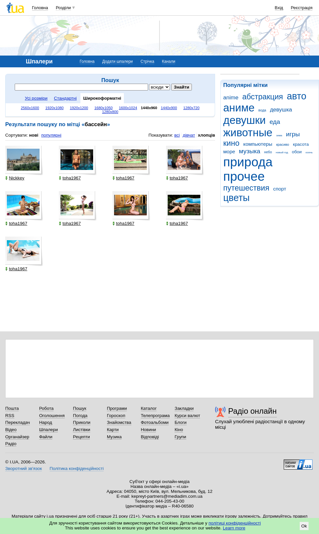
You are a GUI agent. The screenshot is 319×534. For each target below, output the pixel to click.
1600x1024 (128, 108)
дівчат (189, 135)
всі (177, 135)
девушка (281, 110)
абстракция (262, 96)
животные (247, 132)
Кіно (179, 429)
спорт (279, 189)
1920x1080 (54, 108)
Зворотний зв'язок (23, 468)
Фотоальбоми (155, 422)
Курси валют (187, 415)
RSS (9, 415)
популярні (51, 135)
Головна (40, 7)
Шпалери (48, 429)
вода (262, 110)
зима (279, 135)
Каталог (149, 408)
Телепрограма (155, 415)
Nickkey (14, 177)
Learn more (234, 528)
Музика (114, 436)
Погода (80, 415)
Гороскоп (116, 415)
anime (230, 97)
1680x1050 (103, 108)
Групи (180, 436)
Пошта (12, 408)
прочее (244, 176)
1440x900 (169, 108)
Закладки (184, 408)
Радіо (10, 443)
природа (248, 162)
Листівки (81, 429)
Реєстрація (301, 7)
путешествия (246, 188)
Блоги (181, 422)
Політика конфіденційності (77, 468)
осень (309, 152)
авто (297, 96)
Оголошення (52, 415)
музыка (249, 151)
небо (268, 152)
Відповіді (150, 436)
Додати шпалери (117, 61)
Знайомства (119, 422)
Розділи (63, 7)
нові (33, 135)
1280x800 (110, 112)
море (229, 151)
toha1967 (70, 177)
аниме (239, 108)
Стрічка (147, 61)
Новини (148, 429)
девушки (244, 120)
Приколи (81, 422)
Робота (46, 408)
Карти (113, 429)
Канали (169, 61)
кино (231, 143)
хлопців (206, 135)
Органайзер (17, 436)
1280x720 (191, 108)
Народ (45, 422)
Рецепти (81, 436)
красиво (282, 144)
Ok (304, 526)
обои (297, 151)
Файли (46, 436)
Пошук (79, 408)
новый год (282, 152)
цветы (236, 197)
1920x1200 (79, 108)
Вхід (279, 7)
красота (301, 144)
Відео (11, 429)
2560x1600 (30, 108)
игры (293, 134)
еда (275, 121)
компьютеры (257, 144)
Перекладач (17, 422)
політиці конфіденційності (235, 523)
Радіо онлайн (252, 411)
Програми (117, 408)
